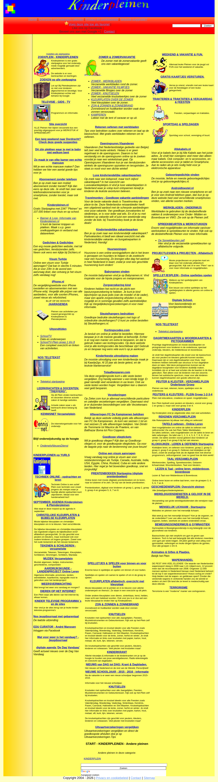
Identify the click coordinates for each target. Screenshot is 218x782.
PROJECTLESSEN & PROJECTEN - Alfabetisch (182, 253)
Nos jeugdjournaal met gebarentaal (56, 616)
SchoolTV (46, 336)
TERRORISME (178, 587)
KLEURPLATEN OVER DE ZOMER (112, 99)
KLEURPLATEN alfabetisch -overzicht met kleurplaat (117, 583)
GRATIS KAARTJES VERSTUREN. (183, 76)
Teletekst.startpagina (170, 331)
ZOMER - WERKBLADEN (106, 81)
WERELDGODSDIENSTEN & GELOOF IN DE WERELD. (182, 496)
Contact (109, 31)
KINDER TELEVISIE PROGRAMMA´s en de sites (58, 603)
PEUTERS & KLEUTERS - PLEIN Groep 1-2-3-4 (182, 394)
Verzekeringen (117, 394)
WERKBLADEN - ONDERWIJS (182, 207)
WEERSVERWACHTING (56, 583)
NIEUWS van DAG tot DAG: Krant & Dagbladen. (116, 664)
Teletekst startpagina (52, 381)
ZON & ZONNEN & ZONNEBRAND (112, 105)
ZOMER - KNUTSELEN (105, 93)
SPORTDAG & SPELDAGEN (181, 124)
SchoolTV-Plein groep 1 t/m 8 (57, 342)
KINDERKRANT (117, 652)
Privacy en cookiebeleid (102, 19)
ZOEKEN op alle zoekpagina (58, 79)
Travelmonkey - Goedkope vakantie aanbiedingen (117, 197)
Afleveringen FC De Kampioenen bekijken (117, 414)
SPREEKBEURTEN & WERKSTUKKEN (182, 224)
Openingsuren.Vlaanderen (117, 143)
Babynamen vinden (116, 271)
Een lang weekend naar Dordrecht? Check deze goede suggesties (58, 141)
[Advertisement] (17, 89)
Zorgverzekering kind (117, 285)
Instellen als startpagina (58, 54)
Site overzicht (58, 124)
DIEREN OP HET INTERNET (58, 591)
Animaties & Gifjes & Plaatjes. (170, 552)
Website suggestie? (133, 19)
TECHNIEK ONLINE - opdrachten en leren (58, 478)
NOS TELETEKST (49, 357)
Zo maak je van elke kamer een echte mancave (58, 161)
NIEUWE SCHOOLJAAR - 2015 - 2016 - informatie (117, 671)
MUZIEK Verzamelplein (58, 558)
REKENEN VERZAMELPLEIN (177, 416)
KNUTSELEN (117, 614)
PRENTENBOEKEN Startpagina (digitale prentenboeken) (117, 475)
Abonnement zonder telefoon (58, 179)
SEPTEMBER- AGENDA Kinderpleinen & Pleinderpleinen (58, 504)
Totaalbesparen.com (117, 372)
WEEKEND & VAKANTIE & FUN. (182, 54)
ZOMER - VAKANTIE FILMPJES (110, 87)
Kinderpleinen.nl (58, 204)
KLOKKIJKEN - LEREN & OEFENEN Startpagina (182, 444)
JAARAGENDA (58, 304)
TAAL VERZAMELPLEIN (182, 459)
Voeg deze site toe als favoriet (87, 24)
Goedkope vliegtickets (117, 436)
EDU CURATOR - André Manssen (54, 626)
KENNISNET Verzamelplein (58, 414)
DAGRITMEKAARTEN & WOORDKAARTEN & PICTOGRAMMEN (182, 340)
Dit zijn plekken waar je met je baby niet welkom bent (58, 151)
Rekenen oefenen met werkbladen (117, 127)
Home (32, 19)
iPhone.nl (58, 281)
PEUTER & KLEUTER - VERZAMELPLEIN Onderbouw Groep (182, 383)
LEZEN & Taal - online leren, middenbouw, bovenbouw (182, 470)
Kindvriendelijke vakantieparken (117, 229)
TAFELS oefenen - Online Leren (182, 424)
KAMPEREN (98, 114)
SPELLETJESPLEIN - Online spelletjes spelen (182, 275)
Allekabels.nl (182, 149)
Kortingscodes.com (117, 330)
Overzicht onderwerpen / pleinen (61, 19)
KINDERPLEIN (92, 758)
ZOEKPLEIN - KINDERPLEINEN (58, 57)
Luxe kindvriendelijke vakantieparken (117, 175)
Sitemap (149, 778)
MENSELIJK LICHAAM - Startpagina (182, 507)
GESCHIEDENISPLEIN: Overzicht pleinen (177, 486)
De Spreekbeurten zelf (171, 240)
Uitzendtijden (57, 329)
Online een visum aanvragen (116, 453)
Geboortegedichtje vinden (182, 174)
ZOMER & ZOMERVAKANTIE (117, 57)
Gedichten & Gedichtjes (58, 242)
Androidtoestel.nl (182, 188)
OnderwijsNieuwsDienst (54, 445)
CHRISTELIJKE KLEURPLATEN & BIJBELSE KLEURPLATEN (58, 516)
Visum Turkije (58, 259)
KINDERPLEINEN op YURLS (51, 455)
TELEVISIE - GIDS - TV (55, 101)
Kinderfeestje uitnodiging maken (117, 355)
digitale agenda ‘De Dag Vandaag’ (58, 647)
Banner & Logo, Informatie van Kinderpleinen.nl (58, 220)
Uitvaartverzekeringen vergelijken (117, 727)
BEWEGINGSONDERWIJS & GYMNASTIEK (182, 524)
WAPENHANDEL (182, 559)
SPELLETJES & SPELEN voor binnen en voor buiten (117, 565)
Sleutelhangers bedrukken (117, 313)
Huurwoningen (117, 249)
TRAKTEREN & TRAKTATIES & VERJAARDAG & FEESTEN (182, 101)
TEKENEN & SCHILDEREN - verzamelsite (58, 547)
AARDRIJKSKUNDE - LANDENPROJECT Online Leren (58, 570)
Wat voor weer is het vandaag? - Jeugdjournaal (58, 639)
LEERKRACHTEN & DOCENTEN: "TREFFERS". (58, 390)
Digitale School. (182, 300)
